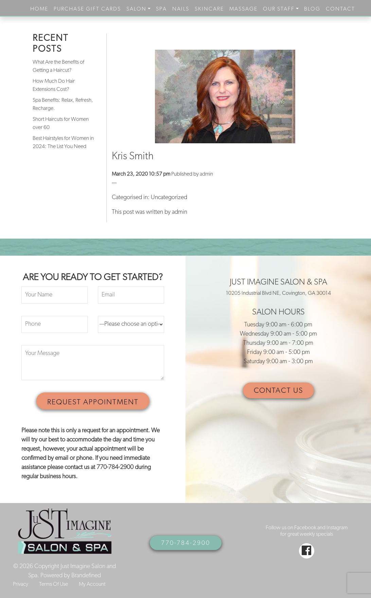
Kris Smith (133, 156)
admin (206, 174)
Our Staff (279, 9)
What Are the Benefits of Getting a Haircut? (58, 66)
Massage (243, 9)
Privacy (20, 584)
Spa (161, 9)
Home (39, 9)
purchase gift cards (87, 9)
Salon (136, 9)
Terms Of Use (53, 584)
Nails (180, 9)
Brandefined (86, 575)
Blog (312, 9)
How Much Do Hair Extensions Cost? (54, 85)
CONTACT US (278, 391)
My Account (92, 584)
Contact (340, 9)
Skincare (209, 9)
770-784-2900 (115, 467)
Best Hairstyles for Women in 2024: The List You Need (63, 142)
